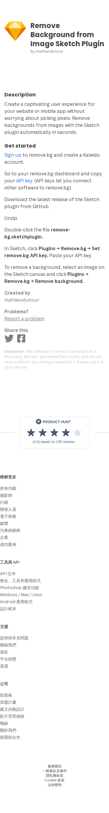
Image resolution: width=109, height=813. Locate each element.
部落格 (6, 695)
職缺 (4, 723)
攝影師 (6, 495)
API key (24, 180)
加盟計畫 (8, 702)
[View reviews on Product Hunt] (54, 432)
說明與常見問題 (14, 638)
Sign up (13, 155)
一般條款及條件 (54, 770)
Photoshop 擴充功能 (19, 587)
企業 (4, 537)
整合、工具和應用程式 (20, 580)
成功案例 (8, 544)
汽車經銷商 (10, 530)
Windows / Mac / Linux (21, 594)
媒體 (4, 523)
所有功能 (8, 488)
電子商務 (8, 516)
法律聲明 (55, 784)
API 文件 (8, 573)
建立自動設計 (12, 709)
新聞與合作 (10, 737)
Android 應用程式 (16, 601)
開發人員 (8, 509)
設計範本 (8, 608)
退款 (4, 652)
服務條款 (55, 766)
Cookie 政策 (54, 780)
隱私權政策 (54, 775)
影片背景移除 (12, 716)
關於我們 (8, 730)
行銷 (4, 502)
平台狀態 (8, 659)
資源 (4, 666)
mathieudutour (49, 51)
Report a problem (24, 318)
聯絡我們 (8, 645)
